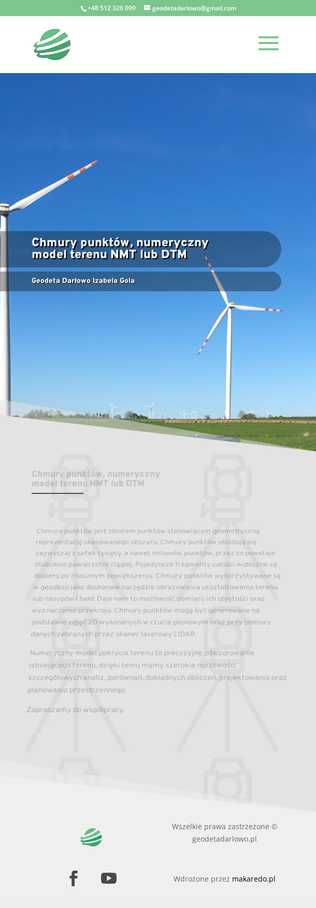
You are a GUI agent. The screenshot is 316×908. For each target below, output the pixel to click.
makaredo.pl (254, 879)
